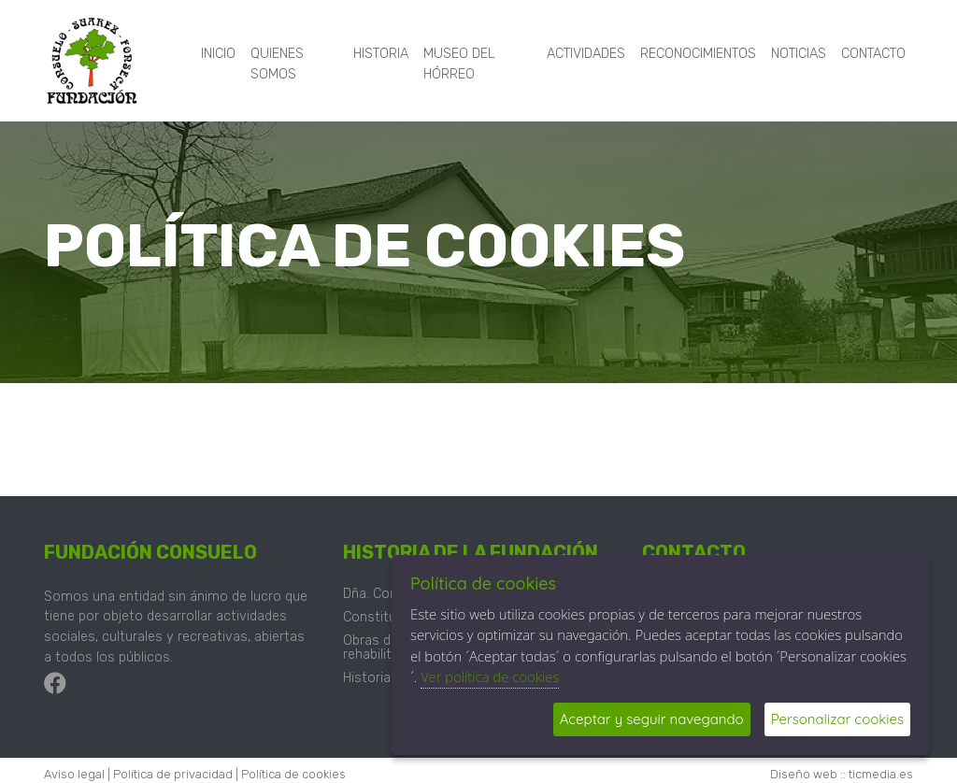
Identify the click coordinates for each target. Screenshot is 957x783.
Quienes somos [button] (277, 64)
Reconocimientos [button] (698, 54)
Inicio (218, 54)
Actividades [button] (586, 54)
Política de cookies (293, 774)
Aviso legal (74, 774)
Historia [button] (380, 54)
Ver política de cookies (490, 676)
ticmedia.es (881, 774)
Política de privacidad (173, 774)
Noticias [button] (798, 54)
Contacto (873, 54)
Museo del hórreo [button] (459, 64)
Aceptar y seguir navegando (652, 719)
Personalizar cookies (837, 719)
